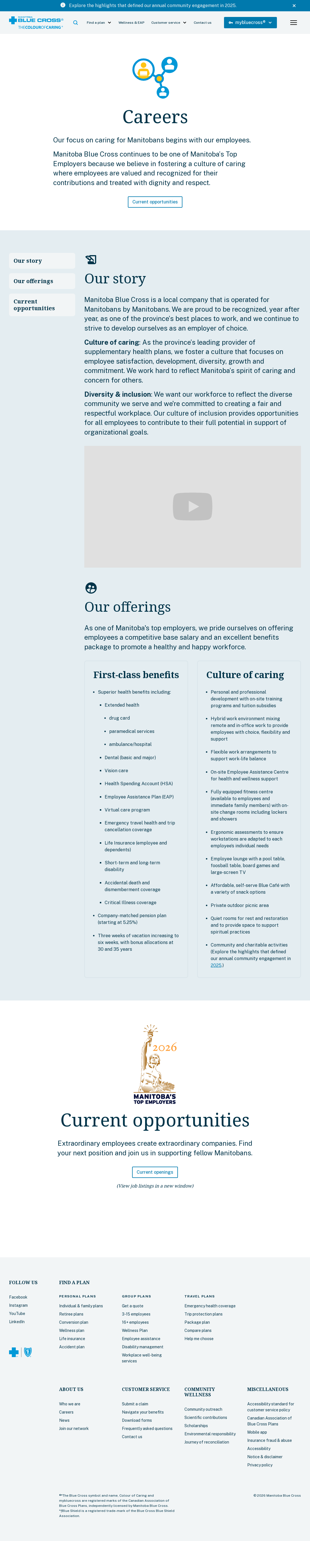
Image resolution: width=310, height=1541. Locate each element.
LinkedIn (17, 1321)
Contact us (203, 23)
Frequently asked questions (147, 1428)
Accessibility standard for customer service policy (270, 1407)
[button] (75, 22)
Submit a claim (135, 1404)
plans (77, 1296)
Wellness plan (71, 1330)
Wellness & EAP (132, 23)
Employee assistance (141, 1338)
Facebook (18, 1297)
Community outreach (203, 1409)
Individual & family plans (81, 1306)
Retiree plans (71, 1314)
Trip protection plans (203, 1314)
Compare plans (198, 1330)
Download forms (137, 1420)
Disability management (142, 1347)
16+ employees (135, 1322)
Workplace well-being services (142, 1358)
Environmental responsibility (210, 1434)
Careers (66, 1412)
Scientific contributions (205, 1417)
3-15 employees (136, 1314)
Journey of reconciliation (206, 1442)
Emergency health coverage (210, 1306)
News (64, 1420)
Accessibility (258, 1448)
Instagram (18, 1305)
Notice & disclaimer (265, 1457)
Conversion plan (73, 1322)
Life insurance (72, 1338)
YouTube (17, 1313)
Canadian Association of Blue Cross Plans (269, 1421)
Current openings (155, 1172)
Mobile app (257, 1432)
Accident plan (72, 1347)
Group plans (136, 1296)
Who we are (69, 1404)
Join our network (74, 1428)
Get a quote (132, 1306)
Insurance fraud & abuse (269, 1440)
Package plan (197, 1322)
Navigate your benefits (143, 1412)
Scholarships (196, 1425)
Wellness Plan (135, 1330)
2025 (216, 965)
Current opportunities (155, 202)
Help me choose (199, 1338)
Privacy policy (259, 1465)
